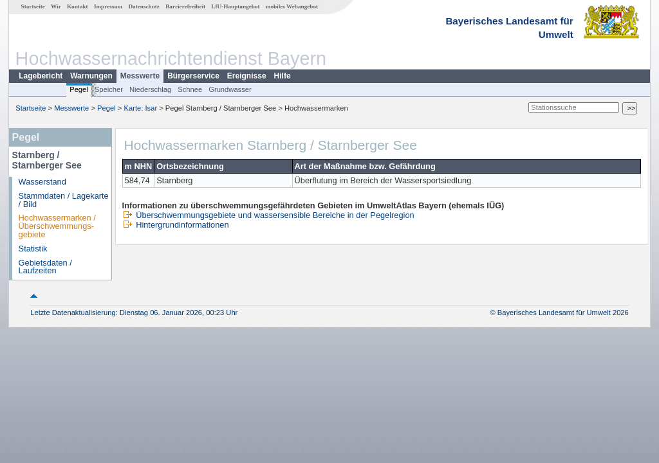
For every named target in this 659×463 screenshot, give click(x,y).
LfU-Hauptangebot (235, 6)
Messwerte (140, 75)
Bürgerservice (193, 75)
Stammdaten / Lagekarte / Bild (64, 200)
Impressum (108, 6)
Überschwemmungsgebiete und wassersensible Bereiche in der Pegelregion (268, 215)
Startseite (33, 6)
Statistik (33, 248)
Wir (56, 6)
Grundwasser (230, 89)
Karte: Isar (141, 108)
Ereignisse (246, 75)
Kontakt (77, 6)
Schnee (190, 89)
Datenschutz (144, 6)
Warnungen (91, 75)
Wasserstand (42, 181)
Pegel (79, 89)
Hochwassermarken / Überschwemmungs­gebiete (57, 226)
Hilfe (282, 75)
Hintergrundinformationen (175, 225)
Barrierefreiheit (185, 6)
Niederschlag (150, 89)
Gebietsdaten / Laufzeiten (45, 267)
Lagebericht (40, 75)
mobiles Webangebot (292, 6)
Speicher (109, 89)
